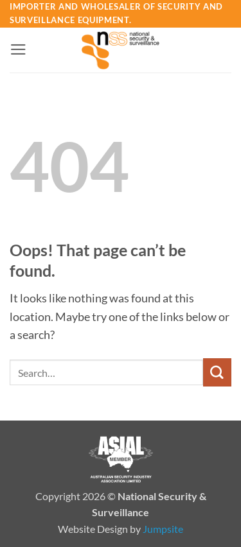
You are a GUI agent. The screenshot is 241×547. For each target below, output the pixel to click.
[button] (18, 49)
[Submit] (217, 372)
